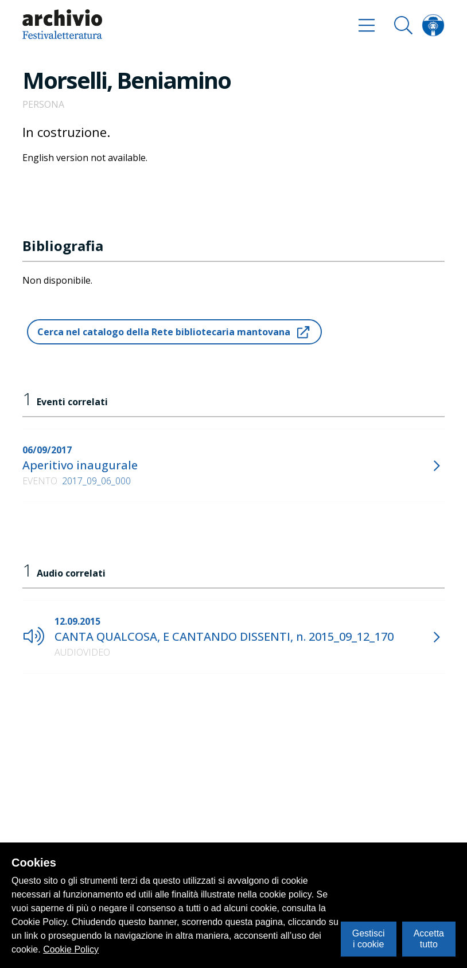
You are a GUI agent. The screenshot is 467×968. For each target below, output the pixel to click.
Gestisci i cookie (368, 938)
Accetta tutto (429, 938)
